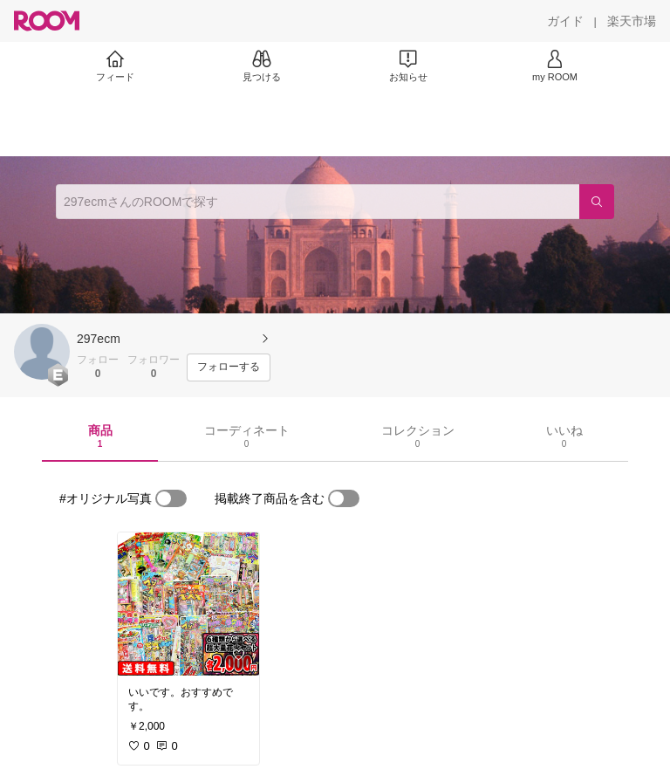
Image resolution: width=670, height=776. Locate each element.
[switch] (171, 498)
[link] (188, 604)
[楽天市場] (631, 21)
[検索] (596, 201)
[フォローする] (228, 367)
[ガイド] (565, 21)
